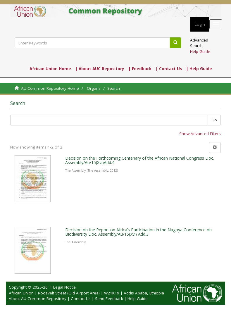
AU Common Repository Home (50, 88)
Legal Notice (64, 287)
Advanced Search (199, 42)
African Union (21, 293)
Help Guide (200, 51)
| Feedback (139, 68)
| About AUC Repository (99, 68)
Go (214, 120)
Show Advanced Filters (200, 133)
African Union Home (50, 68)
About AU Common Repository (37, 298)
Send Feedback (109, 298)
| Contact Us (169, 68)
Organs (94, 88)
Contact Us (81, 298)
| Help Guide (199, 68)
